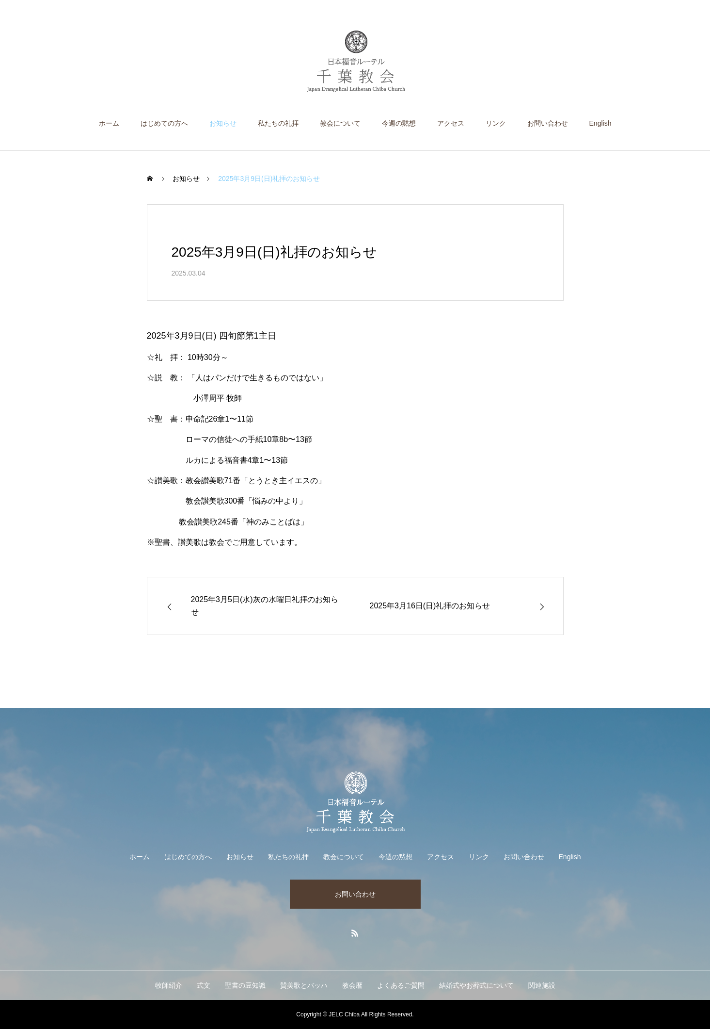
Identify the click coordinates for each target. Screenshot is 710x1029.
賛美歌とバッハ (304, 985)
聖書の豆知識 (245, 985)
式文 (203, 985)
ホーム (109, 123)
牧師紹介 (168, 985)
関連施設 (541, 985)
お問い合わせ (547, 123)
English (600, 123)
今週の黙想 (399, 123)
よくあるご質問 (401, 985)
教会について (340, 123)
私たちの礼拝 (278, 123)
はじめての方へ (164, 123)
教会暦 (352, 985)
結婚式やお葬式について (476, 985)
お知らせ (223, 123)
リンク (496, 123)
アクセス (450, 123)
